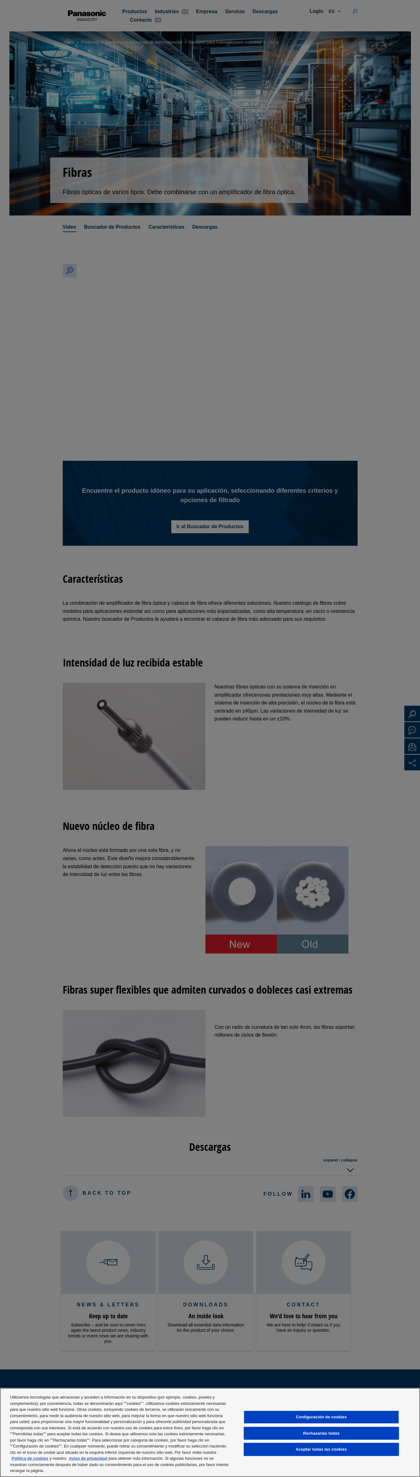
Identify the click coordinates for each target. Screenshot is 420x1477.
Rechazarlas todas (321, 1433)
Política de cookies (30, 1458)
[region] (210, 1432)
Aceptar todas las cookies (321, 1449)
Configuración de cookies (321, 1417)
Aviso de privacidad (88, 1458)
